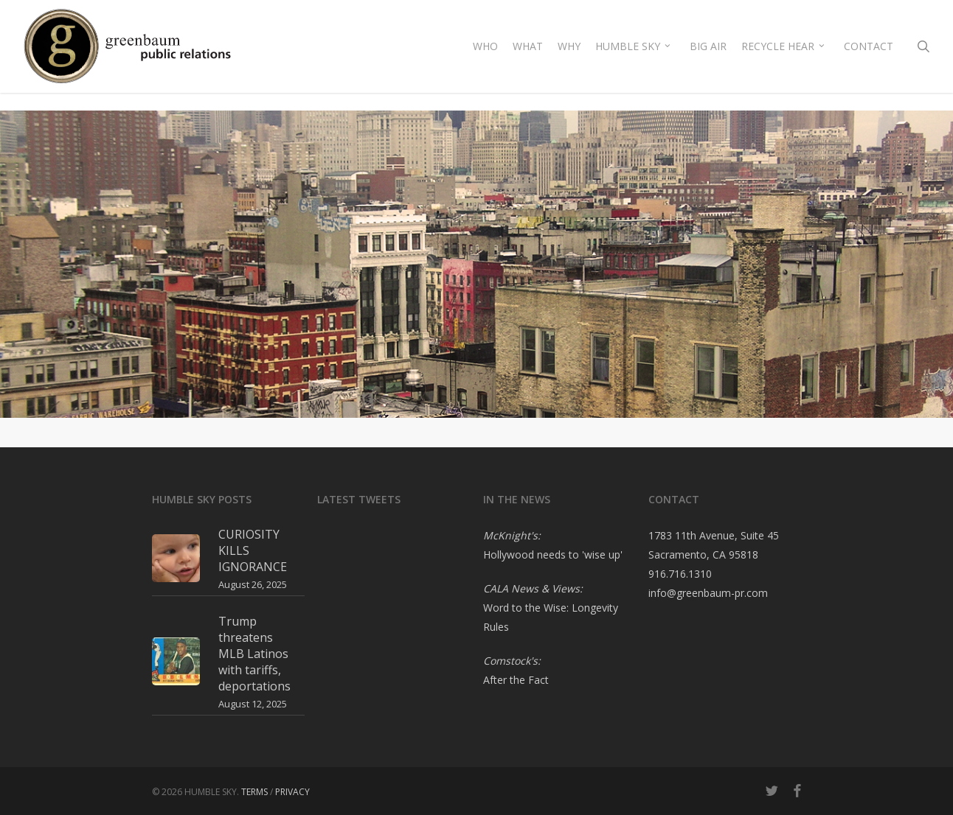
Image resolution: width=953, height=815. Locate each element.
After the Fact (516, 680)
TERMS (254, 792)
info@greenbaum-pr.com (708, 593)
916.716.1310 (680, 574)
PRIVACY (292, 792)
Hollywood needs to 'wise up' (553, 555)
